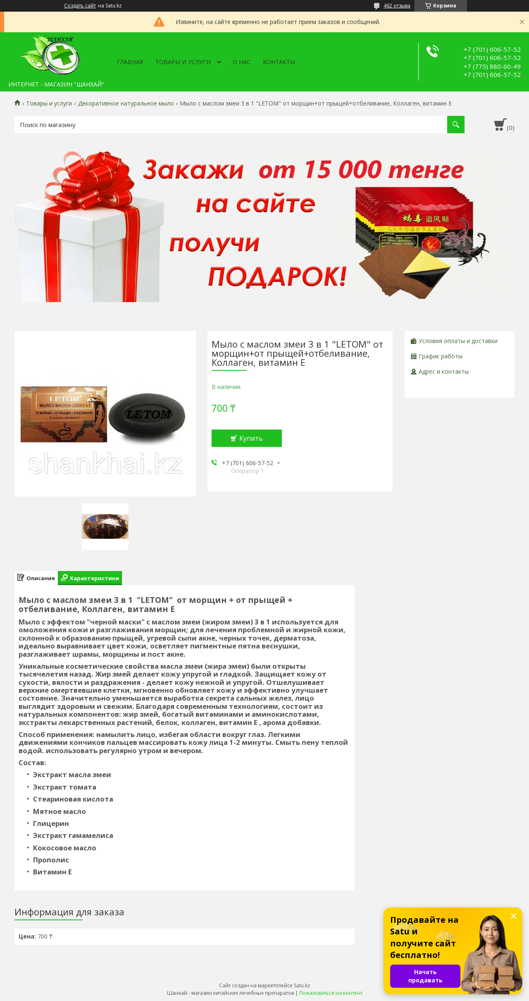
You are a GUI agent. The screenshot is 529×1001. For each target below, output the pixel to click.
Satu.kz (302, 985)
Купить (251, 438)
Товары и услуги (183, 62)
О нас (241, 62)
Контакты (279, 62)
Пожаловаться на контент (330, 992)
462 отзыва (397, 5)
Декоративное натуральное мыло (126, 103)
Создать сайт (80, 6)
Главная (130, 62)
